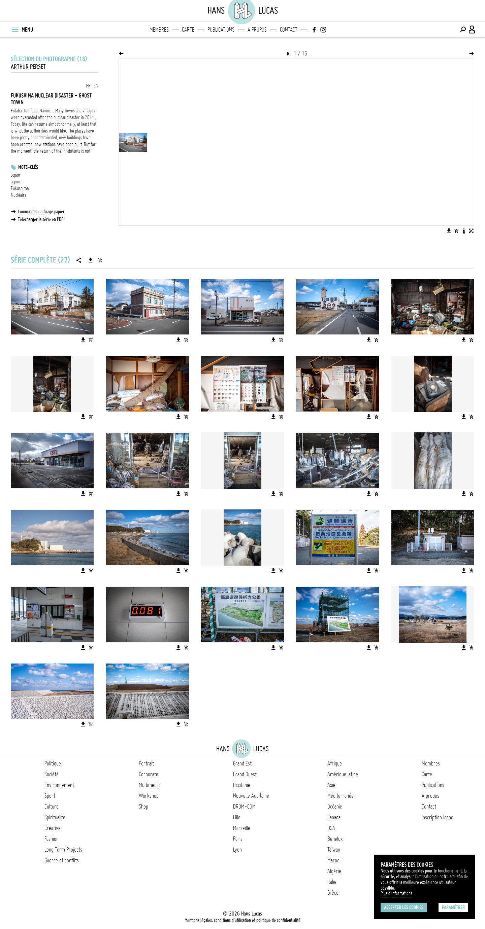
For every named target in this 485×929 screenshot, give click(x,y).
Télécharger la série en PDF (40, 219)
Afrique (334, 763)
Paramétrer (453, 907)
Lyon (237, 849)
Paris (238, 838)
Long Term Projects (63, 849)
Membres (159, 29)
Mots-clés (28, 167)
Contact (288, 29)
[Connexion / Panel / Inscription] (472, 29)
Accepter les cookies (403, 907)
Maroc (333, 860)
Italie (331, 882)
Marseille (241, 828)
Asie (331, 785)
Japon (15, 182)
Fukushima (20, 188)
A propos (257, 29)
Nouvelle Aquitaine (251, 795)
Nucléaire (19, 195)
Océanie (334, 806)
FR (88, 86)
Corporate (148, 774)
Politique (52, 763)
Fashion (51, 838)
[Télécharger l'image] (449, 231)
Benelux (335, 838)
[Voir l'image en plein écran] (471, 231)
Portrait (146, 763)
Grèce (332, 892)
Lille (236, 817)
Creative (52, 828)
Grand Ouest (245, 774)
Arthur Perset (28, 67)
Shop (143, 806)
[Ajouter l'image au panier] (456, 231)
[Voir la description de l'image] (464, 231)
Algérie (334, 871)
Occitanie (241, 785)
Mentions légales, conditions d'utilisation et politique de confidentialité (242, 920)
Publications (220, 29)
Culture (51, 806)
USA (331, 828)
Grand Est (242, 763)
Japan (15, 175)
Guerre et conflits (61, 860)
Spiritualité (54, 817)
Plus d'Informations (396, 893)
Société (51, 774)
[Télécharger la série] (91, 260)
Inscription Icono (437, 817)
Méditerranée (340, 795)
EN (96, 86)
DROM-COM (244, 806)
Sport (49, 795)
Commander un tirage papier (41, 212)
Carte (188, 29)
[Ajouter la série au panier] (100, 260)
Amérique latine (342, 774)
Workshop (149, 795)
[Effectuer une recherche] (462, 29)
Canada (334, 817)
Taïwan (333, 849)
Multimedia (149, 785)
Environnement (59, 785)
